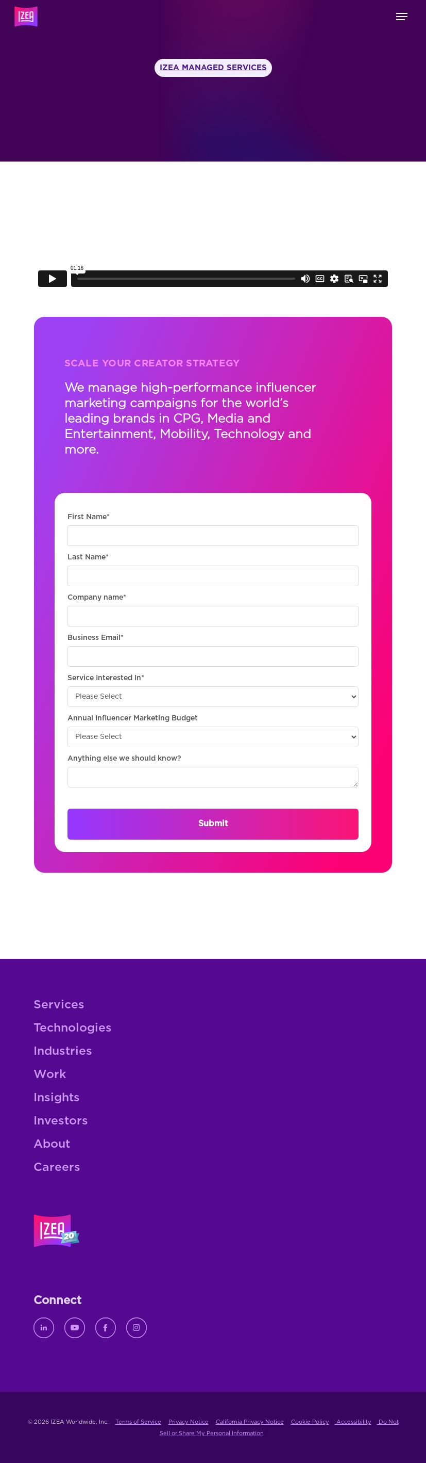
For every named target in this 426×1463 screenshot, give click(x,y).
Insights (56, 1098)
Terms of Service (138, 1422)
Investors (60, 1121)
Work (49, 1075)
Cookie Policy (310, 1422)
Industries (62, 1051)
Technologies (72, 1028)
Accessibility (353, 1422)
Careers (56, 1167)
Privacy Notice (188, 1422)
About (51, 1144)
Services (58, 1005)
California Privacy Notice (250, 1422)
